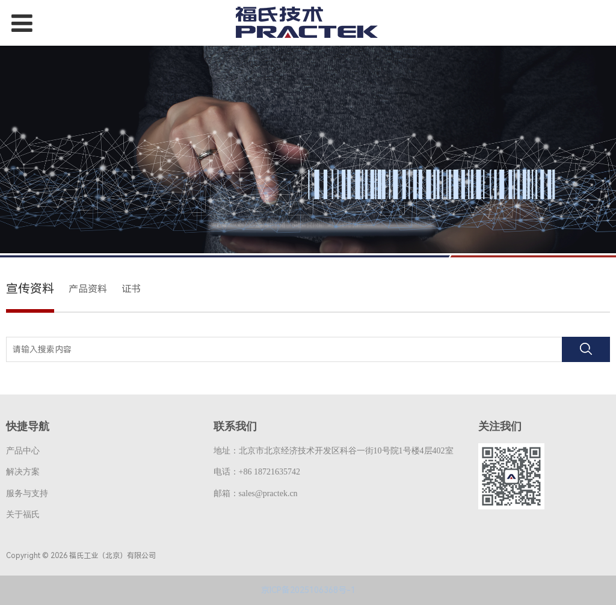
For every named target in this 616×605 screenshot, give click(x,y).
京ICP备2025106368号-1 (308, 590)
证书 (131, 289)
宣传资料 (30, 288)
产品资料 (88, 289)
